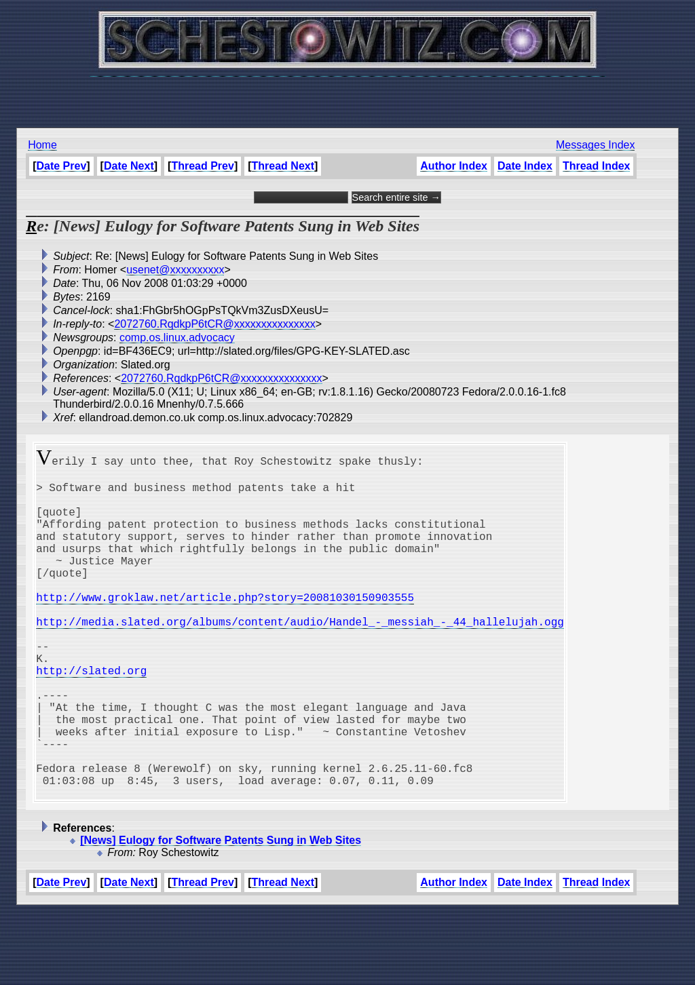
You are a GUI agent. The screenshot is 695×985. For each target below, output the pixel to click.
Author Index (453, 166)
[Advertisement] (347, 95)
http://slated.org (91, 716)
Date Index (524, 166)
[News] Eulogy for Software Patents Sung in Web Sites (220, 913)
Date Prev (62, 166)
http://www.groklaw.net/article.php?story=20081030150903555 (225, 626)
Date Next (129, 166)
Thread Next (283, 166)
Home (42, 145)
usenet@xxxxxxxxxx (175, 269)
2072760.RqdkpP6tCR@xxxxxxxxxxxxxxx (214, 324)
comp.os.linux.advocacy (177, 337)
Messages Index (595, 145)
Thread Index (597, 166)
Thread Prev (202, 166)
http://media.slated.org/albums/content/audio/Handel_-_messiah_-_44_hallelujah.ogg (300, 656)
